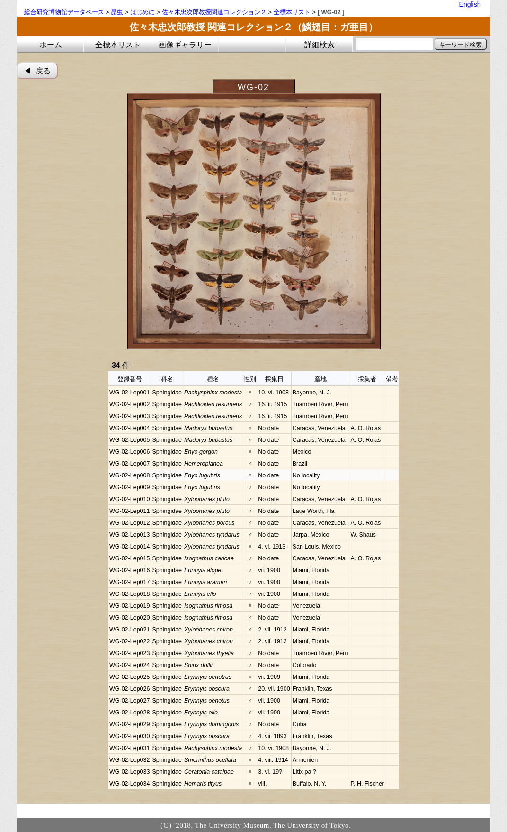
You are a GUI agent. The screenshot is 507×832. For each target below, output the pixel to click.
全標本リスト (292, 12)
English (470, 4)
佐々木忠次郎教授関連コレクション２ (214, 12)
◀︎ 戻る (37, 71)
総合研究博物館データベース (64, 12)
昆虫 (117, 12)
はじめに (142, 12)
